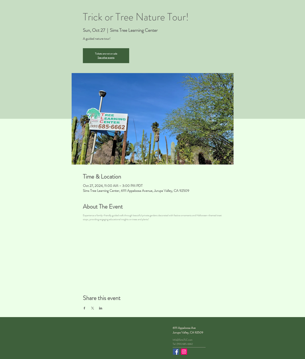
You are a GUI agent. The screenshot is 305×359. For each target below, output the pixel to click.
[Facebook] (176, 352)
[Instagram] (184, 352)
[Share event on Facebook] (84, 308)
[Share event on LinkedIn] (100, 308)
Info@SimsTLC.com (182, 340)
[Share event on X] (92, 308)
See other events (106, 57)
